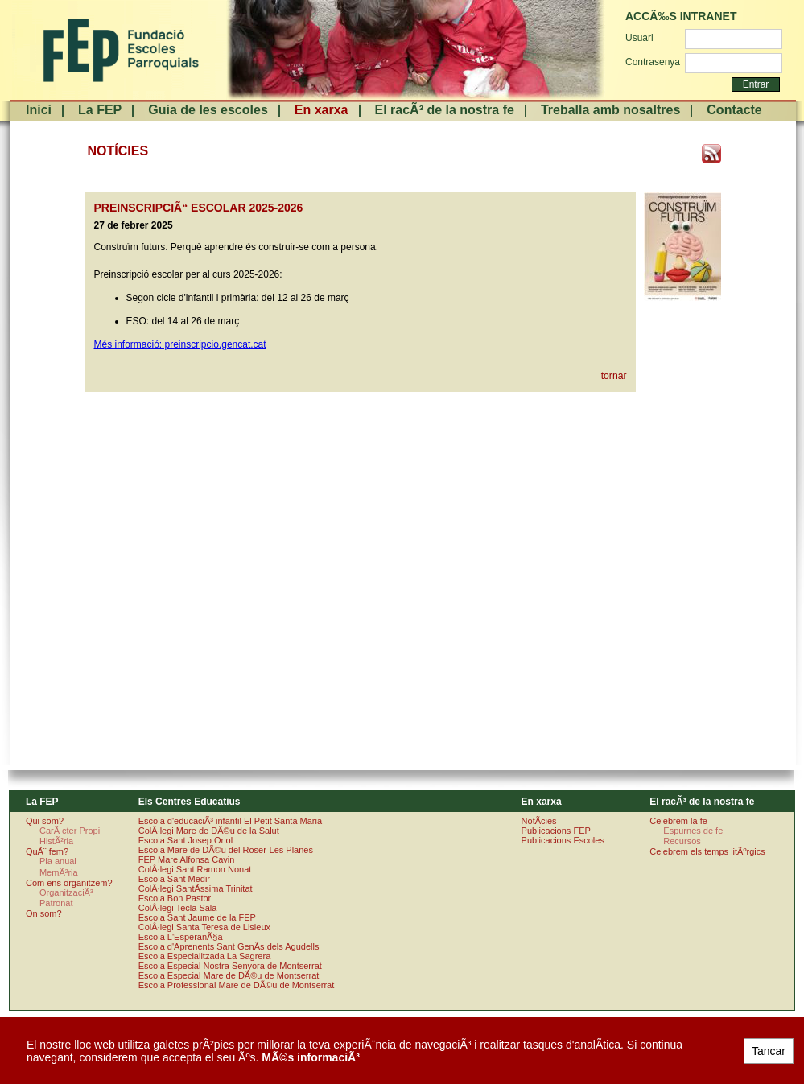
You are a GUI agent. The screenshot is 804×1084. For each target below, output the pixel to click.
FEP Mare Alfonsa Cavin (186, 859)
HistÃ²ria (56, 841)
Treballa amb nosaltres (610, 110)
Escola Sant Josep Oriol (185, 840)
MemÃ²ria (58, 872)
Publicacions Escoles (563, 840)
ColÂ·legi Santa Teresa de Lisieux (204, 927)
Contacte (734, 110)
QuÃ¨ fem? (47, 851)
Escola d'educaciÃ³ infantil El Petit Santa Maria (230, 821)
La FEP (100, 110)
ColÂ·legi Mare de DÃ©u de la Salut (208, 830)
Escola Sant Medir (174, 879)
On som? (44, 913)
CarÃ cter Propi (69, 830)
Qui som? (45, 821)
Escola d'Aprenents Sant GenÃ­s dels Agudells (229, 946)
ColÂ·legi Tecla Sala (177, 908)
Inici (39, 110)
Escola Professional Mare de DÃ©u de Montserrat (236, 985)
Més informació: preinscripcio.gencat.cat (180, 344)
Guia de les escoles (208, 110)
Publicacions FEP (556, 830)
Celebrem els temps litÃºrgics (707, 851)
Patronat (56, 903)
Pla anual (57, 861)
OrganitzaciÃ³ (66, 892)
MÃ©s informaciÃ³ (311, 1057)
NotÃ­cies (539, 821)
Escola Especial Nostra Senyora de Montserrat (230, 966)
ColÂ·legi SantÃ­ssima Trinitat (195, 888)
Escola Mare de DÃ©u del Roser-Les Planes (225, 850)
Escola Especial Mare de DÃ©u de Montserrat (229, 975)
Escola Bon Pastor (175, 898)
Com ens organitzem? (69, 883)
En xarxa (321, 110)
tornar (614, 375)
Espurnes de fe (693, 830)
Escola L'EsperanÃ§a (180, 937)
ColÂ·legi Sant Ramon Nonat (195, 869)
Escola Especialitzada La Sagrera (204, 956)
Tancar (768, 1051)
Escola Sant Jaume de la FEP (197, 917)
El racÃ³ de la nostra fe (444, 110)
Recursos (681, 841)
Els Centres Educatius (189, 801)
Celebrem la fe (678, 821)
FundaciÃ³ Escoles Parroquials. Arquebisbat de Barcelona (119, 50)
